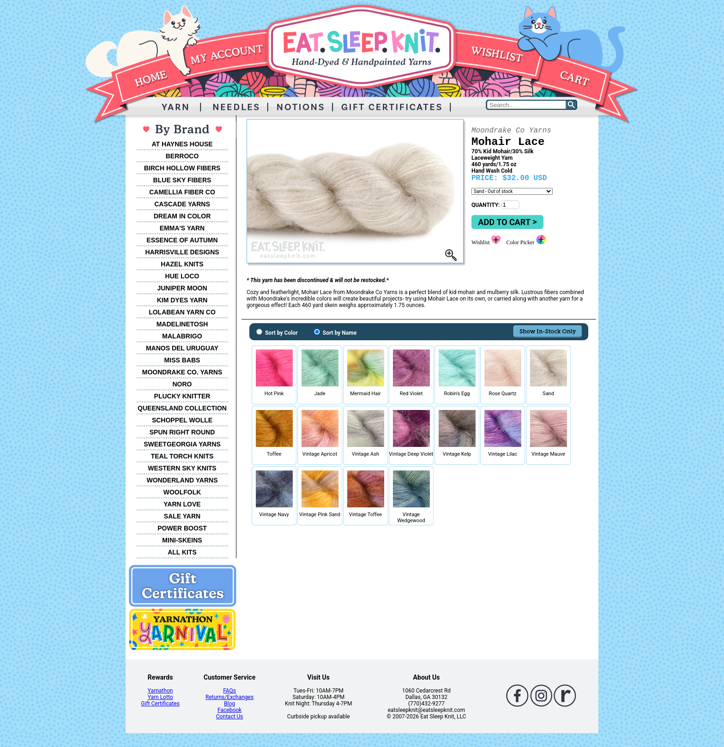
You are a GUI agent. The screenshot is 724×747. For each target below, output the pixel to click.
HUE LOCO (182, 276)
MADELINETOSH (182, 324)
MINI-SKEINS (182, 540)
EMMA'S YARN (182, 228)
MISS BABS (182, 360)
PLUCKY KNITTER (182, 396)
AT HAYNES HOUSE (181, 144)
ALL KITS (182, 552)
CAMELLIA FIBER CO (182, 192)
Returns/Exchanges (229, 697)
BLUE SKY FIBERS (182, 180)
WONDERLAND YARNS (181, 480)
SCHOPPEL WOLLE (182, 420)
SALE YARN (182, 516)
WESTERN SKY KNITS (182, 468)
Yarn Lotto (160, 697)
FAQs (229, 690)
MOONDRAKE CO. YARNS (182, 372)
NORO (182, 384)
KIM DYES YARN (182, 300)
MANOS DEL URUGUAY (182, 348)
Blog (229, 703)
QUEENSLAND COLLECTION (182, 408)
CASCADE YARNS (182, 204)
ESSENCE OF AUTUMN (181, 240)
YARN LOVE (181, 504)
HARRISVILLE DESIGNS (182, 252)
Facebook (229, 710)
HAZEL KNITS (182, 264)
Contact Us (229, 716)
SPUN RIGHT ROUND (182, 432)
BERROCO (182, 156)
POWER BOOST (182, 528)
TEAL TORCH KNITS (182, 456)
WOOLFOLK (182, 492)
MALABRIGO (182, 336)
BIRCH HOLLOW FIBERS (182, 168)
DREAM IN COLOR (182, 216)
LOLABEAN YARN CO (182, 312)
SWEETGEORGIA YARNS (182, 444)
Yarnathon (160, 690)
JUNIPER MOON (182, 288)
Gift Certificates (160, 703)
